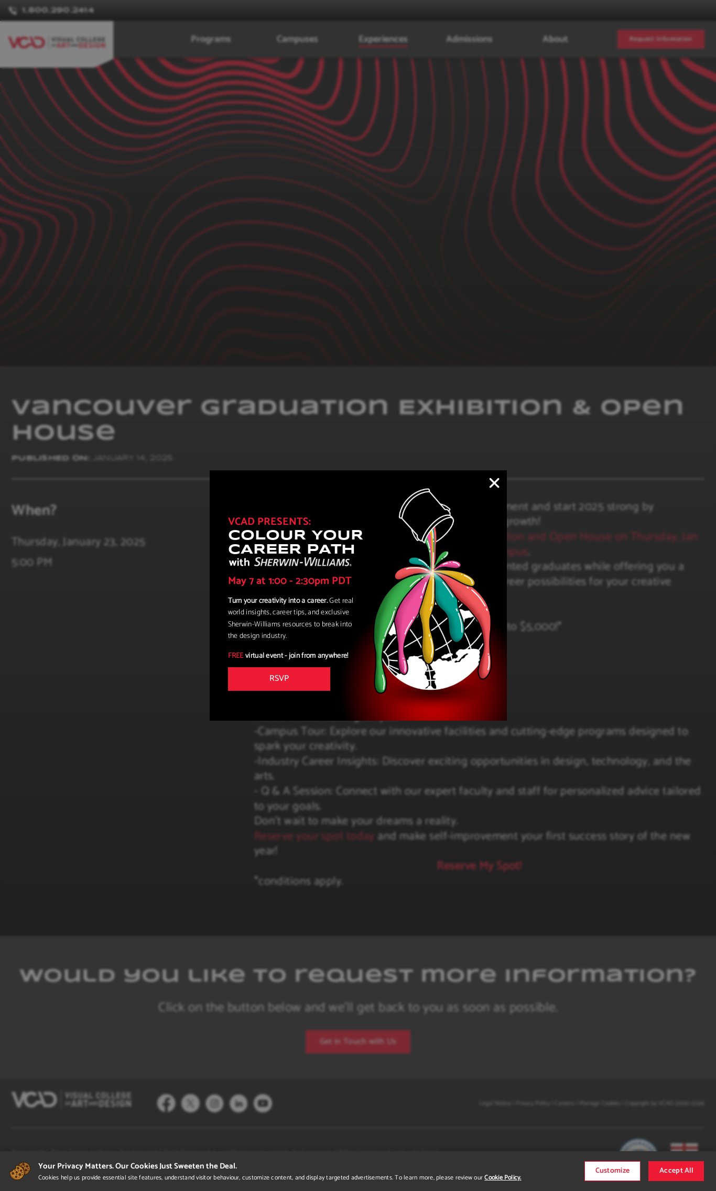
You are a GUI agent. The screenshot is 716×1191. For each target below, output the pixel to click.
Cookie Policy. (502, 1178)
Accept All (676, 1171)
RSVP (279, 678)
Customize (612, 1171)
